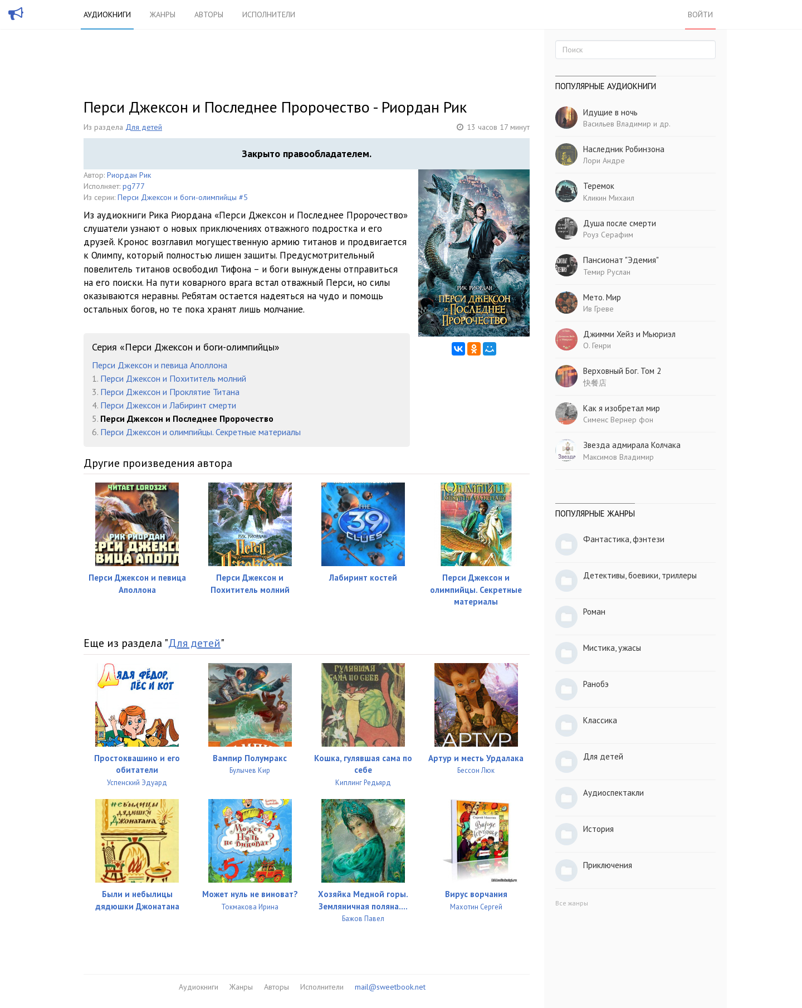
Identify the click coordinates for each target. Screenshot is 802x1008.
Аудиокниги (107, 14)
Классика (600, 720)
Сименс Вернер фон (618, 420)
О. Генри (597, 345)
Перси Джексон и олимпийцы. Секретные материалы (200, 431)
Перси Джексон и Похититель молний (173, 378)
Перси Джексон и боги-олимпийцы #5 (183, 197)
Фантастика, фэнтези (623, 539)
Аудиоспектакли (613, 792)
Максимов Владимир (618, 457)
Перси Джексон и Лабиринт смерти (168, 405)
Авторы (208, 14)
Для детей (143, 127)
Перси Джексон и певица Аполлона (159, 365)
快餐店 (595, 383)
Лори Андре (604, 160)
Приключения (607, 865)
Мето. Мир (602, 297)
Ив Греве (598, 309)
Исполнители (268, 14)
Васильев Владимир (617, 124)
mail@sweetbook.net (390, 987)
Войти (700, 14)
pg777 (134, 186)
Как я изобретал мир (621, 408)
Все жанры (571, 903)
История (598, 829)
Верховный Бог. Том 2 (622, 371)
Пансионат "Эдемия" (621, 260)
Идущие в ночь (610, 112)
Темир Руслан (606, 272)
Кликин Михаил (608, 198)
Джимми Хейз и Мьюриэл (629, 334)
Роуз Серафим (608, 235)
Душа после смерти (619, 223)
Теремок (598, 186)
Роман (594, 611)
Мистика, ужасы (612, 647)
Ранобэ (596, 684)
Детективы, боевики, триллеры (640, 575)
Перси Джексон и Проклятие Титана (169, 391)
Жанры (162, 14)
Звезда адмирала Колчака (632, 445)
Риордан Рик (129, 175)
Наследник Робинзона (623, 149)
